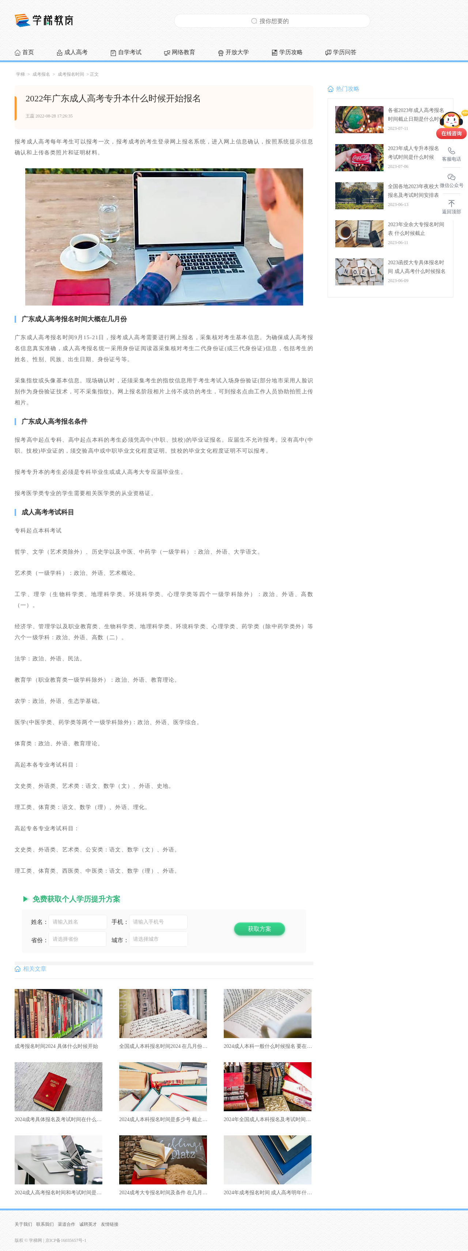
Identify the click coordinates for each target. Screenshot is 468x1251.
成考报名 (41, 74)
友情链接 (109, 1224)
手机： (120, 922)
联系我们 (45, 1224)
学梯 (20, 74)
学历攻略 (291, 52)
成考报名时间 (71, 74)
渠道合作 (66, 1224)
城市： (120, 940)
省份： (40, 940)
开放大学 (237, 52)
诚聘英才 (88, 1224)
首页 (28, 52)
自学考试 (129, 52)
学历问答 (344, 52)
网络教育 (183, 52)
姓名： (40, 922)
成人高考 (76, 52)
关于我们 (23, 1224)
